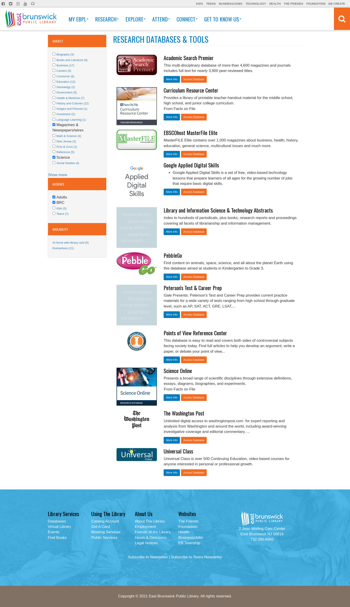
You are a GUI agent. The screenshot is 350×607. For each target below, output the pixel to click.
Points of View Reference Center (195, 333)
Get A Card (100, 527)
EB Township (189, 543)
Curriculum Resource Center (191, 90)
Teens (211, 3)
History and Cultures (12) (72, 103)
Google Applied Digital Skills (191, 165)
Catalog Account (105, 521)
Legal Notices (146, 543)
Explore (135, 19)
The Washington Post (184, 413)
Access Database (193, 79)
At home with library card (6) (70, 242)
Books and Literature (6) (72, 60)
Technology (256, 3)
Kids (199, 3)
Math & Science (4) (68, 136)
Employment (145, 527)
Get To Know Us (222, 19)
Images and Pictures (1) (71, 108)
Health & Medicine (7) (70, 98)
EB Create (337, 3)
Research (107, 19)
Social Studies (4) (67, 163)
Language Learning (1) (71, 119)
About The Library (150, 521)
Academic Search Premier (189, 58)
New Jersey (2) (66, 141)
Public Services (104, 537)
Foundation (315, 3)
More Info (171, 79)
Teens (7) (62, 213)
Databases (57, 521)
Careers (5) (63, 70)
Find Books (57, 537)
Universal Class (178, 451)
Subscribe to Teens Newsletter (196, 557)
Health (275, 3)
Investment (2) (65, 114)
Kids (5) (61, 208)
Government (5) (66, 92)
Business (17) (65, 65)
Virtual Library (59, 527)
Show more (57, 175)
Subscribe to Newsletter (148, 557)
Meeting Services (105, 532)
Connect (187, 19)
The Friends (293, 3)
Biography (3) (65, 54)
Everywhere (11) (63, 248)
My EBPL (78, 19)
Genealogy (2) (65, 87)
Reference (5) (65, 152)
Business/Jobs (230, 3)
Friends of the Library (153, 532)
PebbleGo (173, 255)
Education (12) (65, 81)
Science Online (178, 371)
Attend (161, 19)
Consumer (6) (65, 76)
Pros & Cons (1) (66, 146)
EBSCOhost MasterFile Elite (190, 133)
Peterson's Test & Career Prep (193, 288)
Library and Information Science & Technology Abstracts (218, 210)
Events (53, 532)
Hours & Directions (151, 537)
